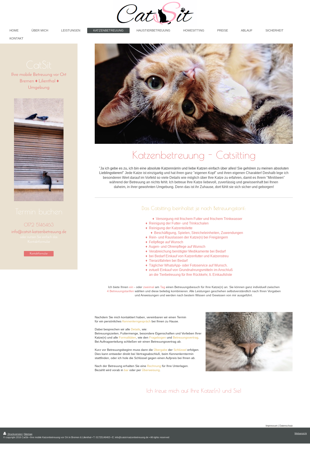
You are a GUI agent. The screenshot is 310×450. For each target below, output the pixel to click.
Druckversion (13, 434)
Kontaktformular (39, 253)
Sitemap (28, 434)
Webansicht (300, 433)
